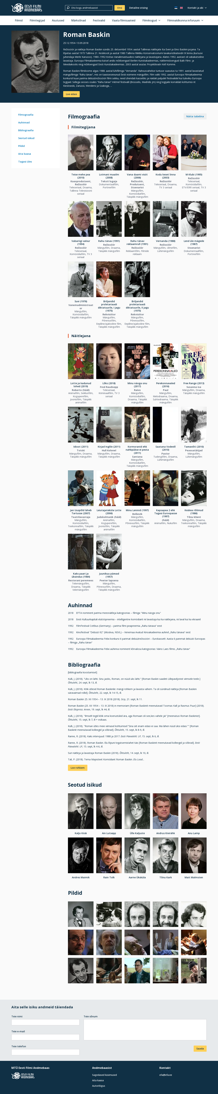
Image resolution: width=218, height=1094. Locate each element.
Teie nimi (16, 1016)
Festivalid (99, 20)
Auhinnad (24, 122)
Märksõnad (78, 20)
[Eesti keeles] (176, 8)
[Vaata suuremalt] (35, 62)
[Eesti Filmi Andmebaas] (26, 8)
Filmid (19, 20)
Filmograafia (25, 114)
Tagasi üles (25, 161)
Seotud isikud (26, 138)
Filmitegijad (37, 20)
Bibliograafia (26, 130)
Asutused (58, 20)
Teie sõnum (91, 1016)
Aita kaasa (24, 153)
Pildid (21, 146)
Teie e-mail (18, 1031)
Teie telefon (18, 1046)
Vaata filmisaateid (123, 20)
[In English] (181, 8)
